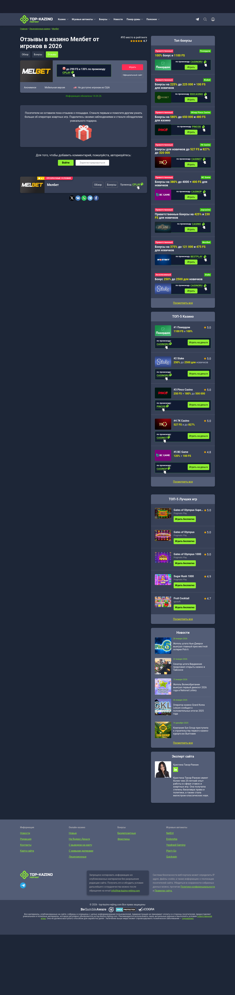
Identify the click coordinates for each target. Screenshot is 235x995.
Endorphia (171, 839)
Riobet (207, 80)
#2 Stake (179, 358)
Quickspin (171, 856)
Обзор (25, 54)
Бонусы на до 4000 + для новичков (181, 183)
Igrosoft (177, 602)
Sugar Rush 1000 (184, 576)
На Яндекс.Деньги (79, 839)
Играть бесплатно (184, 519)
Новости (118, 19)
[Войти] (212, 19)
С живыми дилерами (81, 850)
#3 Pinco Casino (183, 389)
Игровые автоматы (82, 19)
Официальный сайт (132, 75)
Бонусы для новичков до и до (182, 151)
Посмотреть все (183, 481)
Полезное (151, 19)
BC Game (206, 177)
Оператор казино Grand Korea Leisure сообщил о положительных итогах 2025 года (189, 709)
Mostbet (206, 242)
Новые (73, 833)
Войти (66, 162)
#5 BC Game (181, 452)
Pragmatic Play (180, 513)
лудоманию (188, 918)
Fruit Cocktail (181, 598)
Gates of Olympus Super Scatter (188, 510)
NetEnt (170, 833)
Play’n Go (171, 850)
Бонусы (103, 19)
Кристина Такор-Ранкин (186, 764)
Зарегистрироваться (92, 162)
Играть (132, 67)
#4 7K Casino (181, 420)
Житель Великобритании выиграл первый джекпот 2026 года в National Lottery (190, 687)
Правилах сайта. (163, 890)
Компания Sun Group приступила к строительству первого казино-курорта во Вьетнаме (191, 730)
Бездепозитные (127, 833)
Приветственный (164, 51)
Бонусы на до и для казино (180, 118)
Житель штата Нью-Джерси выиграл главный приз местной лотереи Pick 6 (190, 646)
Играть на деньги (198, 342)
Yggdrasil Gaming (175, 845)
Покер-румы (133, 19)
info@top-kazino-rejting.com (125, 890)
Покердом (205, 51)
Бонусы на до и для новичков (180, 248)
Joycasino (205, 210)
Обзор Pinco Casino (200, 112)
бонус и (170, 55)
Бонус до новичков (179, 279)
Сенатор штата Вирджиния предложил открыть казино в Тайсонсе (189, 667)
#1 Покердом (182, 327)
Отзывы (52, 54)
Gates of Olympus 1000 (187, 554)
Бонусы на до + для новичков (180, 86)
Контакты (25, 845)
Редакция (25, 839)
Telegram (197, 19)
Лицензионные (77, 856)
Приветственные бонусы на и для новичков (182, 215)
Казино (62, 19)
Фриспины (124, 839)
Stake (207, 275)
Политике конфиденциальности (197, 886)
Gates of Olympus (184, 532)
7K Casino (205, 145)
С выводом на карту (80, 845)
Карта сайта (27, 850)
